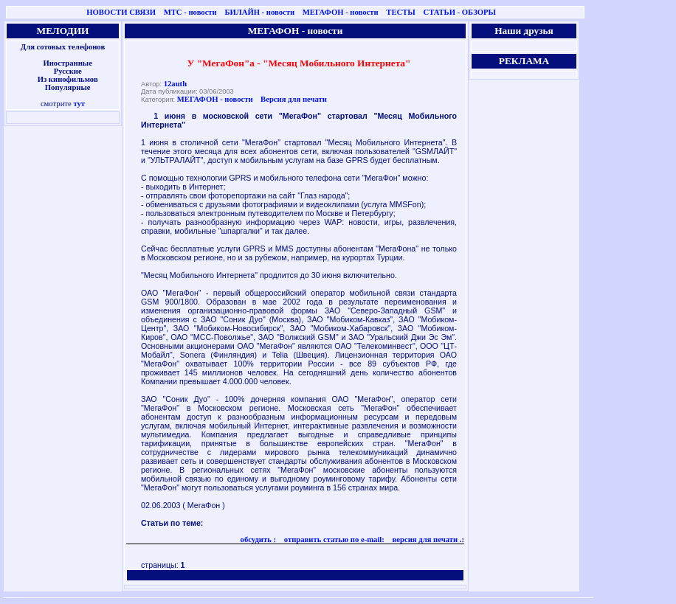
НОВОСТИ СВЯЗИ (121, 12)
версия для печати (424, 539)
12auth (175, 84)
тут (79, 104)
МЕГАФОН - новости (341, 12)
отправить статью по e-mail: (333, 539)
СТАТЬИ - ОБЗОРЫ (459, 12)
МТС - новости (190, 12)
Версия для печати (294, 99)
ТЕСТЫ (400, 12)
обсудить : (259, 539)
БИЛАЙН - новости (259, 12)
